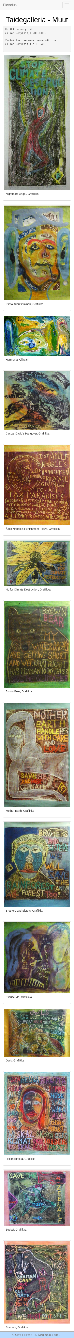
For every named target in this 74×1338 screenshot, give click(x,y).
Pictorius (10, 5)
